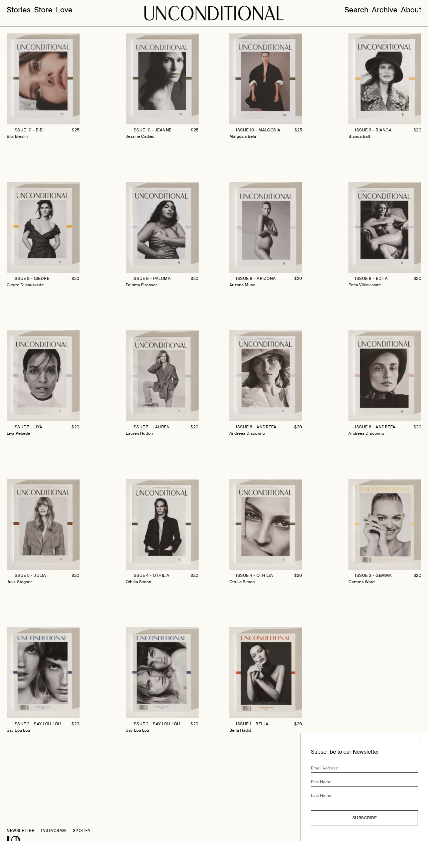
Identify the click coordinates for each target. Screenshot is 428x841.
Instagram (53, 830)
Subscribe (364, 818)
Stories (19, 10)
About (411, 10)
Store (43, 10)
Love (64, 10)
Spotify (82, 830)
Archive (385, 10)
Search (356, 10)
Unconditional (214, 13)
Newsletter (20, 830)
